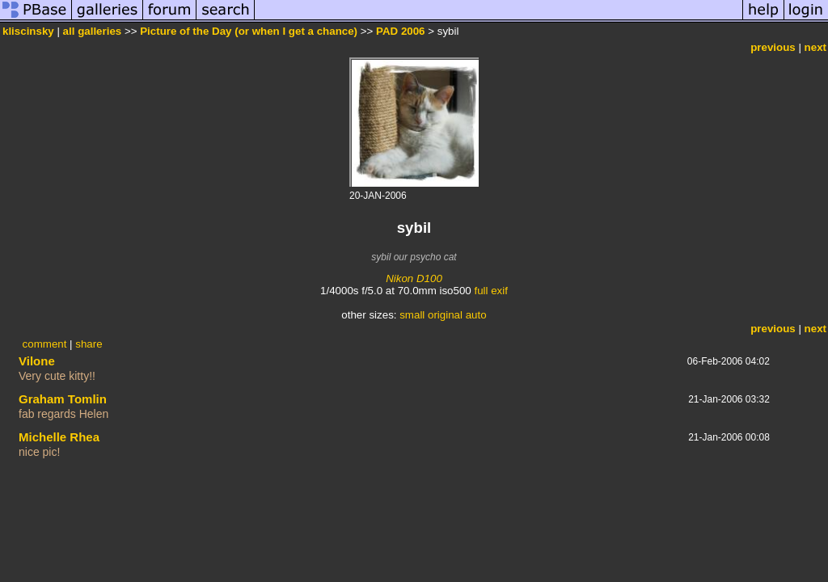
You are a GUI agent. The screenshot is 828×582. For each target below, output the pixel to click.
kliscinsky (28, 31)
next (815, 47)
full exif (490, 291)
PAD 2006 (400, 31)
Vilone (37, 361)
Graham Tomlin (63, 399)
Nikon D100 (414, 278)
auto (476, 315)
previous (773, 47)
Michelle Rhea (59, 437)
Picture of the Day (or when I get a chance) (248, 31)
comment (45, 344)
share (88, 344)
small (412, 315)
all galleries (92, 31)
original (445, 315)
